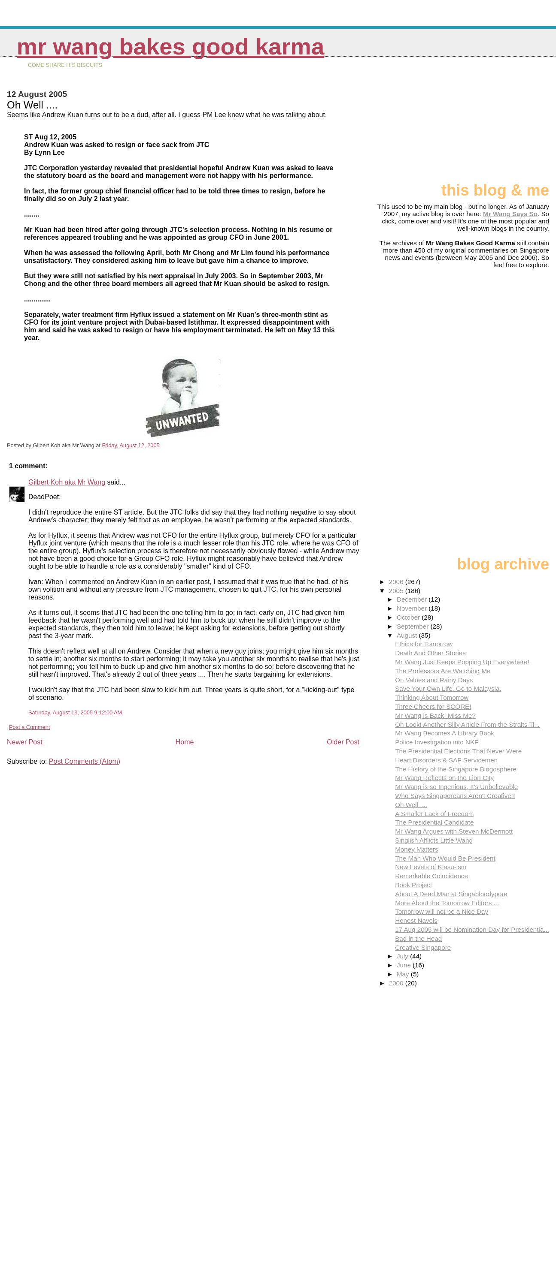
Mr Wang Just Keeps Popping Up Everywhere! (462, 662)
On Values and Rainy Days (434, 680)
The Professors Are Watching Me (442, 671)
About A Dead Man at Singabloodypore (451, 893)
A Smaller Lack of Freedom (434, 813)
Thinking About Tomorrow (431, 697)
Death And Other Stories (430, 653)
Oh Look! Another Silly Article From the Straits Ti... (467, 724)
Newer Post (25, 742)
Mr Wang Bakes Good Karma (170, 46)
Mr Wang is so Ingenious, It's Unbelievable (456, 786)
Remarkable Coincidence (431, 875)
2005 (397, 590)
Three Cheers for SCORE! (433, 706)
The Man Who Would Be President (445, 858)
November (412, 608)
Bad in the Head (418, 938)
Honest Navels (416, 920)
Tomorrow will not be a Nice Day (441, 911)
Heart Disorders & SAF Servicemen (446, 760)
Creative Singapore (423, 947)
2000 (397, 983)
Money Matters (416, 849)
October (409, 617)
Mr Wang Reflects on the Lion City (444, 777)
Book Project (413, 884)
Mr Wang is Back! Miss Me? (435, 715)
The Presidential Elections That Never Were (458, 751)
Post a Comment (29, 727)
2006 (397, 581)
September (414, 626)
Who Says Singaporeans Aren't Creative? (455, 795)
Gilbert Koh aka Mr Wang (66, 482)
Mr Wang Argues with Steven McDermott (454, 831)
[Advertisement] (506, 123)
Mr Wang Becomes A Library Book (444, 733)
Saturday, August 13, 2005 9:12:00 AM (75, 712)
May (404, 974)
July (403, 956)
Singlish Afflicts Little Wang (434, 840)
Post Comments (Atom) (84, 761)
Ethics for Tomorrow (424, 644)
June (405, 965)
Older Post (343, 742)
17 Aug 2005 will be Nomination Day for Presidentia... (472, 929)
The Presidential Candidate (434, 822)
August (408, 635)
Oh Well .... (411, 804)
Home (185, 742)
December (412, 599)
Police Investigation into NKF (436, 742)
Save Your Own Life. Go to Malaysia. (448, 688)
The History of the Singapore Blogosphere (456, 769)
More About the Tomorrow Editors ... (447, 903)
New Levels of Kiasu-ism (430, 866)
